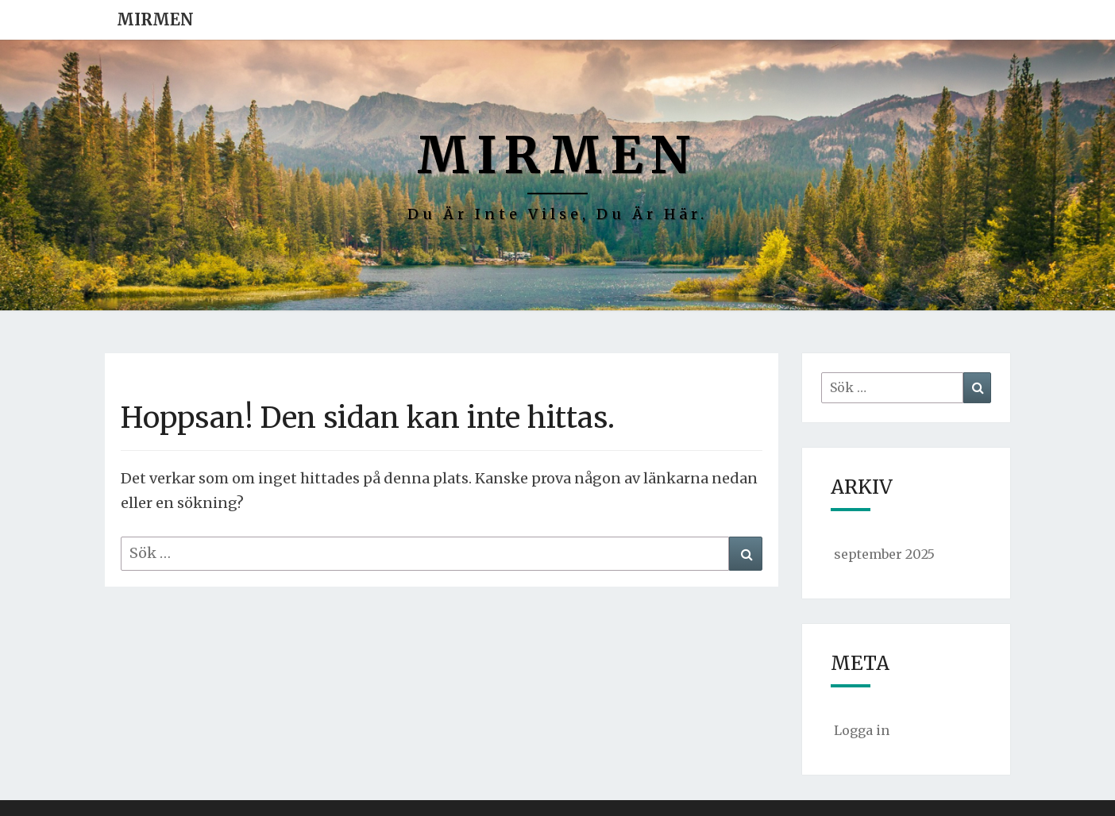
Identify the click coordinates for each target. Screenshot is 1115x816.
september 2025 (884, 554)
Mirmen (155, 19)
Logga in (861, 730)
